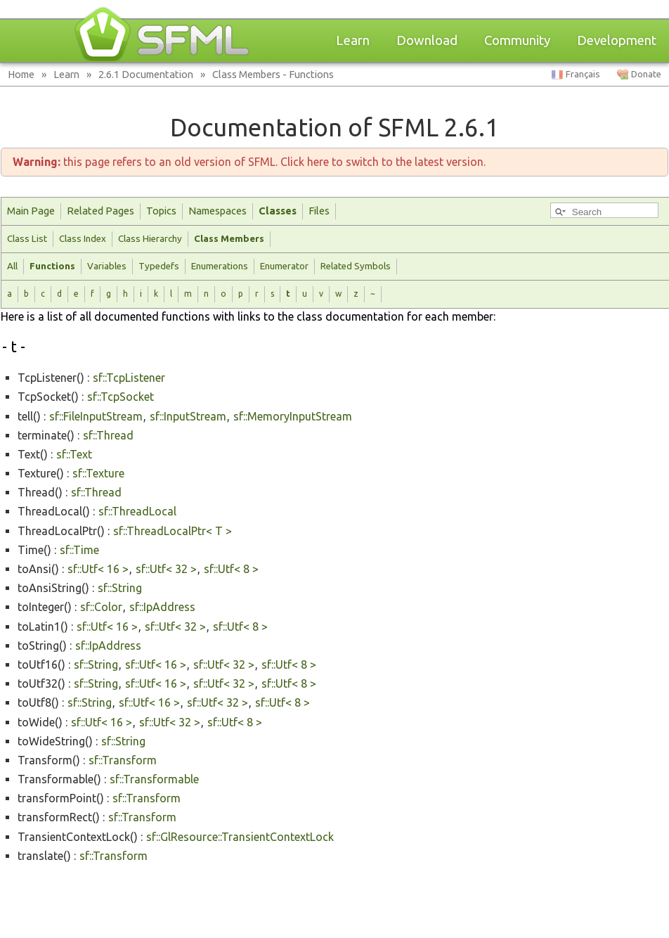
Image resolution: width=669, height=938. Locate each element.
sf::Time (79, 550)
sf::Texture (98, 473)
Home (21, 74)
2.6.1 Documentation (145, 74)
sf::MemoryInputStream (292, 416)
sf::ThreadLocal (137, 511)
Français (583, 74)
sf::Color (101, 606)
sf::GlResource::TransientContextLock (240, 836)
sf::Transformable (154, 779)
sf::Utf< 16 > (98, 569)
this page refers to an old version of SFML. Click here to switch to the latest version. (249, 161)
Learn (353, 40)
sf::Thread (108, 435)
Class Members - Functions (273, 74)
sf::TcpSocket (120, 396)
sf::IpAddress (162, 606)
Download (426, 40)
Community (517, 40)
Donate (646, 74)
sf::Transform (123, 760)
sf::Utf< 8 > (231, 569)
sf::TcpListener (129, 377)
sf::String (120, 588)
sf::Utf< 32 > (166, 569)
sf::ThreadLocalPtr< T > (172, 531)
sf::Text (74, 454)
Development (616, 40)
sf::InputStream (188, 416)
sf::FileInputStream (96, 416)
